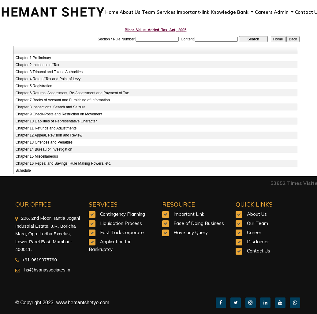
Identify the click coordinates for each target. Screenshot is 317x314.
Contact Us (258, 251)
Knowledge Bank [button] (230, 12)
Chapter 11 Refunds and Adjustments (46, 128)
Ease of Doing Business (198, 223)
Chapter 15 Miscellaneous (37, 156)
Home (111, 12)
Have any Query (190, 232)
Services (166, 12)
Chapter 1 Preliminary (33, 58)
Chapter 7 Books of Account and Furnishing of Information (63, 100)
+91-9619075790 (36, 259)
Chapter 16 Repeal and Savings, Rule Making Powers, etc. (63, 163)
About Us (130, 12)
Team (148, 12)
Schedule (23, 170)
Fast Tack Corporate (122, 232)
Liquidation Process (121, 223)
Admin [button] (282, 12)
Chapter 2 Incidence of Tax (37, 65)
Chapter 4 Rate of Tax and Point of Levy (48, 79)
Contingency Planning (122, 214)
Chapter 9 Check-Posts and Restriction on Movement (59, 114)
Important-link (193, 12)
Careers (264, 12)
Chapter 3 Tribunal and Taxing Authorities (49, 72)
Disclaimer (258, 242)
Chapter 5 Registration (34, 86)
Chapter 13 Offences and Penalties (44, 142)
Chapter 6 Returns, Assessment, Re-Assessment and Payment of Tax (72, 93)
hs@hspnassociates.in (46, 269)
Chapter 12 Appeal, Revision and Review (49, 135)
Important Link (188, 214)
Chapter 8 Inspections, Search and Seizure (51, 107)
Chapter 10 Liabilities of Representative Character (56, 121)
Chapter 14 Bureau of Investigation (44, 149)
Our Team (257, 223)
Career (254, 232)
